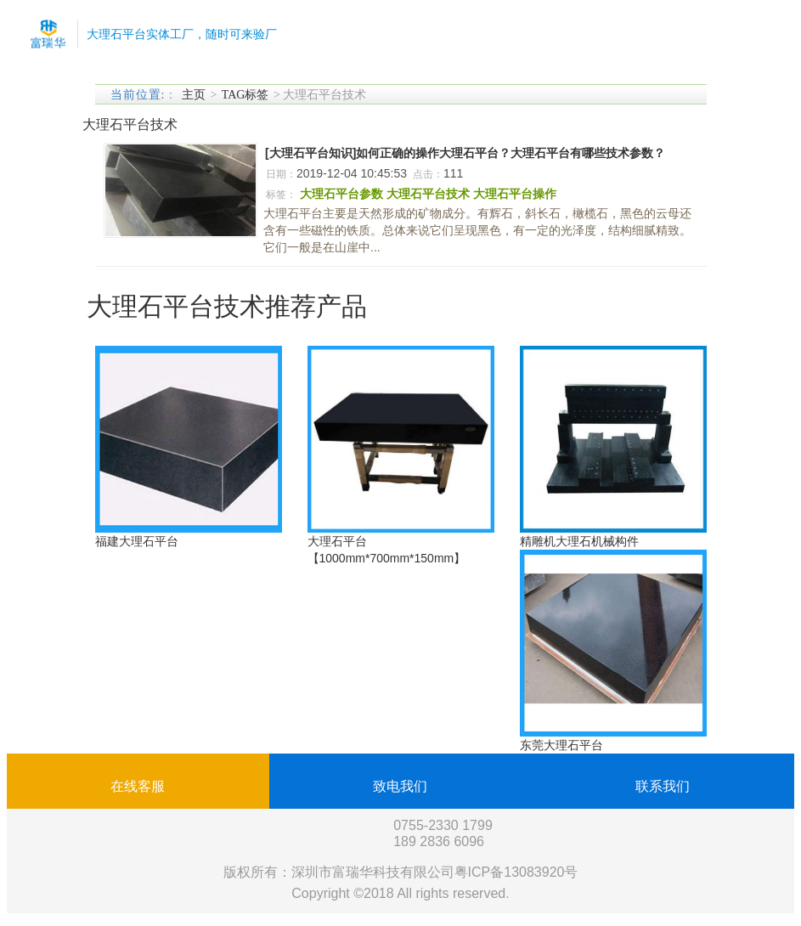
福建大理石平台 (136, 541)
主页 (194, 94)
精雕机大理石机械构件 (579, 541)
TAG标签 (245, 94)
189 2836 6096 (438, 841)
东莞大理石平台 (561, 745)
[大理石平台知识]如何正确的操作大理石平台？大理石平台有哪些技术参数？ (465, 153)
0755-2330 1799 (443, 825)
